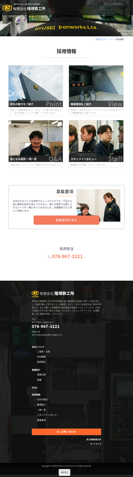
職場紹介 (41, 406)
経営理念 (41, 363)
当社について (38, 348)
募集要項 (41, 422)
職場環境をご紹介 (96, 106)
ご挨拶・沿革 (43, 353)
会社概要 (41, 358)
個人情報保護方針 (94, 441)
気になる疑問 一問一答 (36, 161)
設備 (39, 381)
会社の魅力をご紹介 (36, 106)
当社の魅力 (42, 401)
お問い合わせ (66, 434)
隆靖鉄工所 (24, 8)
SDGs (34, 389)
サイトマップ (95, 446)
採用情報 (36, 396)
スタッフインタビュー (96, 161)
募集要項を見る (66, 222)
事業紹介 (36, 371)
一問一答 (41, 411)
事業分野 (41, 376)
